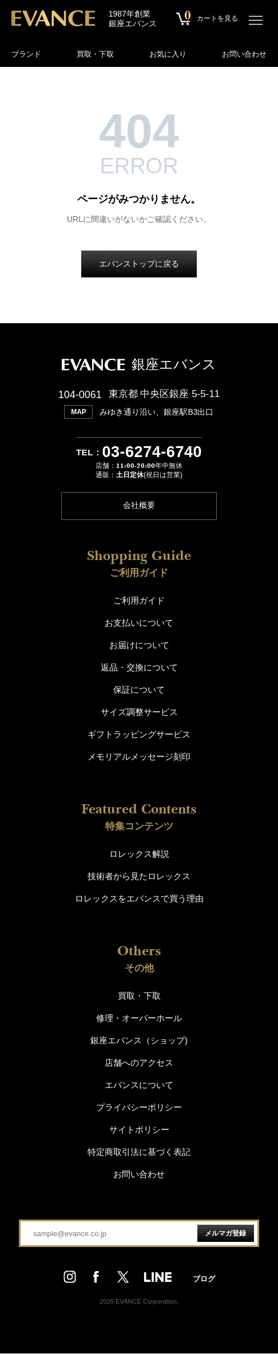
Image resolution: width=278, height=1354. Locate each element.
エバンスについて (139, 1085)
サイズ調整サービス (139, 712)
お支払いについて (139, 623)
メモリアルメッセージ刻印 (139, 757)
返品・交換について (139, 668)
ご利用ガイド (139, 601)
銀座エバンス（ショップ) (139, 1041)
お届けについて (139, 645)
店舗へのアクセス (139, 1063)
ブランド (26, 54)
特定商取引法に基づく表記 (139, 1152)
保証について (139, 690)
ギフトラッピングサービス (139, 734)
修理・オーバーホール (139, 1018)
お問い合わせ (244, 54)
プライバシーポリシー (139, 1107)
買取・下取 (95, 54)
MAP (78, 412)
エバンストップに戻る (139, 264)
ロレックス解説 (139, 854)
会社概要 (139, 506)
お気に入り (167, 54)
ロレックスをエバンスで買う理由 (139, 899)
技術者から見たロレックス (139, 876)
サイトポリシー (139, 1130)
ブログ (204, 1278)
